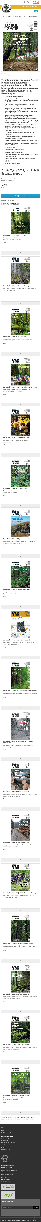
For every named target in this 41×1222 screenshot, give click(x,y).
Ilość (2, 188)
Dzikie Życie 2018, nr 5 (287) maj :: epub (15, 488)
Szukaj (9, 16)
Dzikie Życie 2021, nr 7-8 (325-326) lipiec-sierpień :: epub (20, 690)
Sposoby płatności (5, 1140)
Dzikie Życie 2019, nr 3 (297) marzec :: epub (16, 539)
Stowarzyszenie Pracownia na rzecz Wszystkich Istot (19, 177)
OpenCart (9, 1220)
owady (24, 1119)
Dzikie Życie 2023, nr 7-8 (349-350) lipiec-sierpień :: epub (20, 893)
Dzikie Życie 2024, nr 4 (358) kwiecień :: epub (16, 1045)
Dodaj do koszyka (20, 196)
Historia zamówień (5, 1149)
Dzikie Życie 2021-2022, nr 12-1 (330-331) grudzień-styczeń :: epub (18, 742)
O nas (2, 1130)
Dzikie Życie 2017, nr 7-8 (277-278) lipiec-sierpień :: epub (20, 387)
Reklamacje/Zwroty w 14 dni (8, 1142)
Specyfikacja (11, 75)
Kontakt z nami (5, 1139)
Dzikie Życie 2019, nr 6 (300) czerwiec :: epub (16, 640)
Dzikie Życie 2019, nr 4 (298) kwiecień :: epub (16, 589)
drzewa (27, 1119)
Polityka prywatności (6, 1132)
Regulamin (3, 1134)
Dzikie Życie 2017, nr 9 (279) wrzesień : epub (16, 438)
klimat (31, 1119)
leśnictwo (28, 1117)
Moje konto (4, 1147)
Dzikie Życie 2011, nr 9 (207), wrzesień (14, 235)
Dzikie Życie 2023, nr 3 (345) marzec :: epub (16, 792)
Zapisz (36, 1207)
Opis (4, 75)
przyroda (23, 1117)
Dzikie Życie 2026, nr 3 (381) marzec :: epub (16, 1095)
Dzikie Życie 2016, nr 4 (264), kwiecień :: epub (17, 286)
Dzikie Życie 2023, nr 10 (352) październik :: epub (18, 943)
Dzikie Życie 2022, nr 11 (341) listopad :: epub (26, 16)
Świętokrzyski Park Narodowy (15, 1119)
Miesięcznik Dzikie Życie (9, 1117)
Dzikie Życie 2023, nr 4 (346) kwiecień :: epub (16, 842)
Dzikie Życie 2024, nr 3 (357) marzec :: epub (16, 994)
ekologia (18, 1117)
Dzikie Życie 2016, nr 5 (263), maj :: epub (15, 336)
